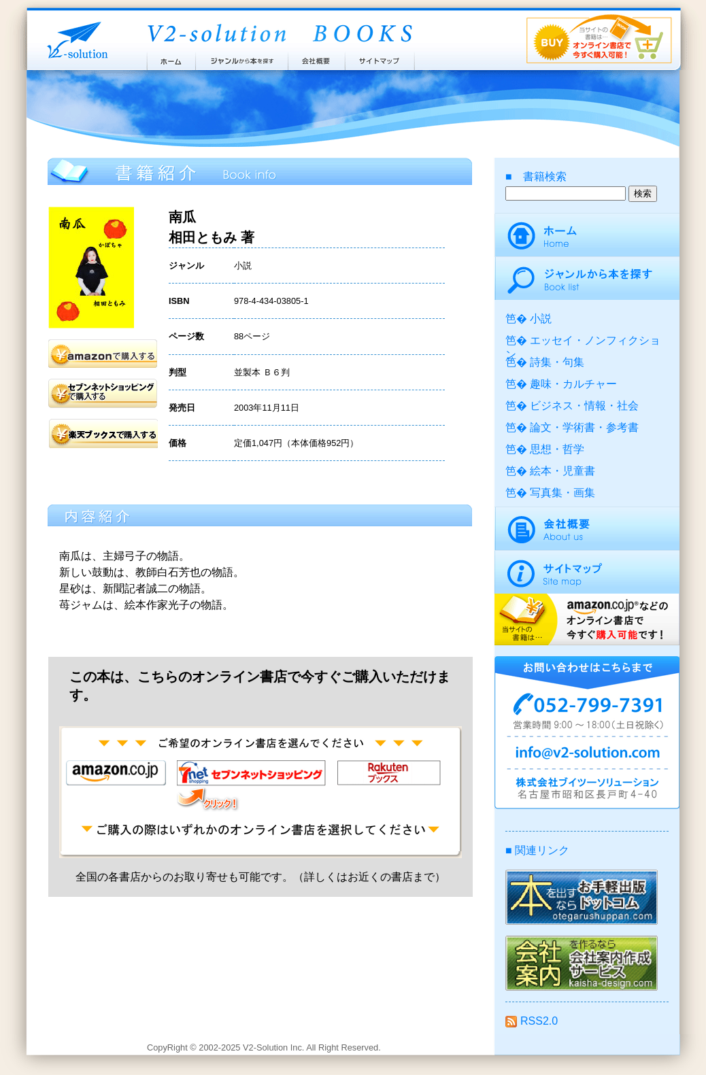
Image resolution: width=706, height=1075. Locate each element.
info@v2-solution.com (586, 755)
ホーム (170, 58)
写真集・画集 (562, 492)
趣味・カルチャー (573, 384)
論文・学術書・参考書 (584, 427)
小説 (541, 318)
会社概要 (316, 58)
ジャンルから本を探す (241, 58)
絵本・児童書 (562, 471)
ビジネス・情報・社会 (584, 405)
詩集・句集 (557, 362)
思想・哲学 (557, 449)
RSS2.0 (531, 1021)
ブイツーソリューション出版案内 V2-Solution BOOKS (279, 34)
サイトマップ (380, 58)
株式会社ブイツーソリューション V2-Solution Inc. (75, 39)
